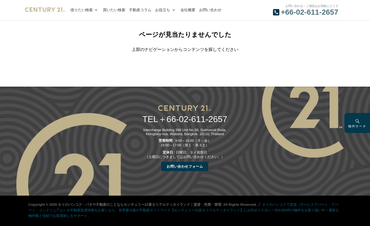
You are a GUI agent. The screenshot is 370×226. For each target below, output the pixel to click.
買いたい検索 (114, 10)
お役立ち (162, 10)
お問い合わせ (210, 10)
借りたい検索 (81, 10)
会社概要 (187, 10)
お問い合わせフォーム (185, 166)
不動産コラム (140, 10)
